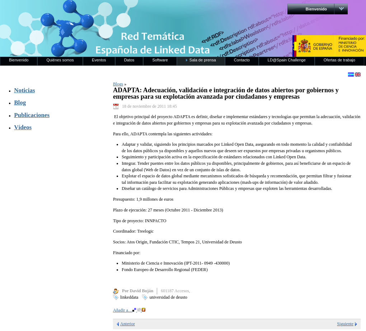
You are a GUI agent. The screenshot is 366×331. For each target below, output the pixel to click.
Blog (20, 102)
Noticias (24, 90)
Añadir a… (129, 310)
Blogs (118, 84)
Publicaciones (32, 115)
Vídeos (23, 127)
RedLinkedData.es (75, 11)
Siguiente (345, 323)
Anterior (127, 323)
